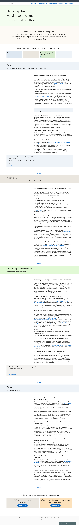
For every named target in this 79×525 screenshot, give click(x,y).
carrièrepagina (51, 125)
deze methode (67, 403)
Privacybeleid (32, 517)
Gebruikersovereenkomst (49, 517)
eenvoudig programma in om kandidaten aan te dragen (52, 143)
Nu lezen (11, 165)
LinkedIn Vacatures (58, 83)
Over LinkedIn (21, 517)
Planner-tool (66, 231)
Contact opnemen (55, 505)
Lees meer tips (38, 210)
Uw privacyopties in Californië (39, 517)
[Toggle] (74, 524)
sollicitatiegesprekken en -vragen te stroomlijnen (53, 346)
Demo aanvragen (12, 374)
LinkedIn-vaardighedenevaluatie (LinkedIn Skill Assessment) (51, 246)
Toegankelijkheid (57, 517)
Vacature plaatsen (68, 0)
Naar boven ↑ (39, 173)
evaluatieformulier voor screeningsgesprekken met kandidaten (47, 319)
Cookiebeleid (27, 517)
